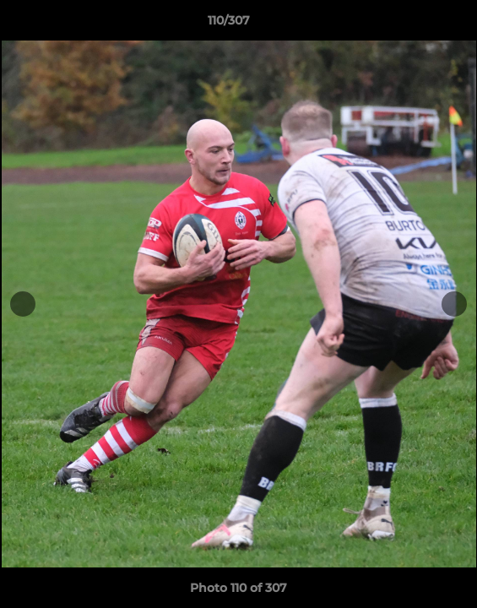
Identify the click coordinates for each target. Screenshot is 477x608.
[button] (416, 24)
